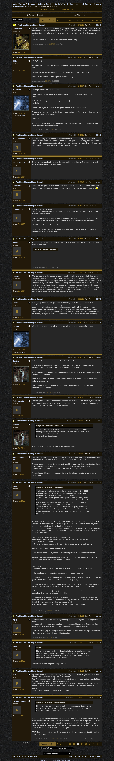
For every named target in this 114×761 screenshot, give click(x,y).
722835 (98, 57)
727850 (98, 671)
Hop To (25, 743)
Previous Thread (34, 15)
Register (87, 4)
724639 (98, 272)
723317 (98, 135)
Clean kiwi (72, 482)
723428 (98, 158)
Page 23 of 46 (47, 20)
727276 (98, 642)
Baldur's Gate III (45, 4)
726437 (98, 397)
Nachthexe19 (71, 697)
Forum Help (82, 756)
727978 (98, 697)
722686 (98, 25)
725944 (98, 322)
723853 (98, 182)
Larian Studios (19, 4)
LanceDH (72, 25)
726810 (98, 454)
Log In (97, 4)
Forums (31, 4)
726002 (98, 357)
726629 (98, 421)
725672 (98, 299)
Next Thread (79, 15)
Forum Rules (18, 756)
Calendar (54, 9)
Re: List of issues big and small (31, 25)
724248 (98, 206)
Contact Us (71, 756)
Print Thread (17, 20)
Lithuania (22, 115)
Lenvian (72, 642)
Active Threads (66, 9)
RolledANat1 (71, 421)
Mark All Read (31, 756)
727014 (98, 482)
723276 (98, 86)
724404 (98, 239)
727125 (98, 616)
